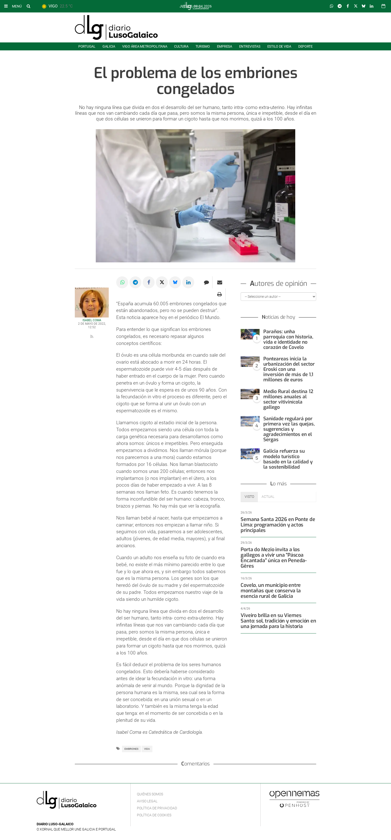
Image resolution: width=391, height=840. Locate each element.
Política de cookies (154, 815)
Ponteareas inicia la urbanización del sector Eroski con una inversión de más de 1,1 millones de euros (289, 369)
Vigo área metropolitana (144, 46)
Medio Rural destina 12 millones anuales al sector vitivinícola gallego (288, 399)
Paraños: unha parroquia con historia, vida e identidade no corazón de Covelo (288, 339)
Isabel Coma (92, 320)
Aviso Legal (147, 801)
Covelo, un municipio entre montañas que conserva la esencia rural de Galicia (278, 585)
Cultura (181, 46)
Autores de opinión (278, 284)
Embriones (131, 748)
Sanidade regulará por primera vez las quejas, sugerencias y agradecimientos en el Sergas (289, 429)
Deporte (305, 46)
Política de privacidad (157, 808)
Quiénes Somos (150, 794)
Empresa (224, 46)
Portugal (87, 46)
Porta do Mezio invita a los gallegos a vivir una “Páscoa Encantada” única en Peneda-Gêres (278, 555)
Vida (147, 748)
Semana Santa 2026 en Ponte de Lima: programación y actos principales (276, 524)
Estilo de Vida (279, 46)
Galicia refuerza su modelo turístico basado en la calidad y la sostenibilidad (288, 459)
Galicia (108, 46)
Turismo (203, 46)
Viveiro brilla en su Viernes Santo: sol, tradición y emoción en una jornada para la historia (277, 615)
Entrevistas (249, 46)
